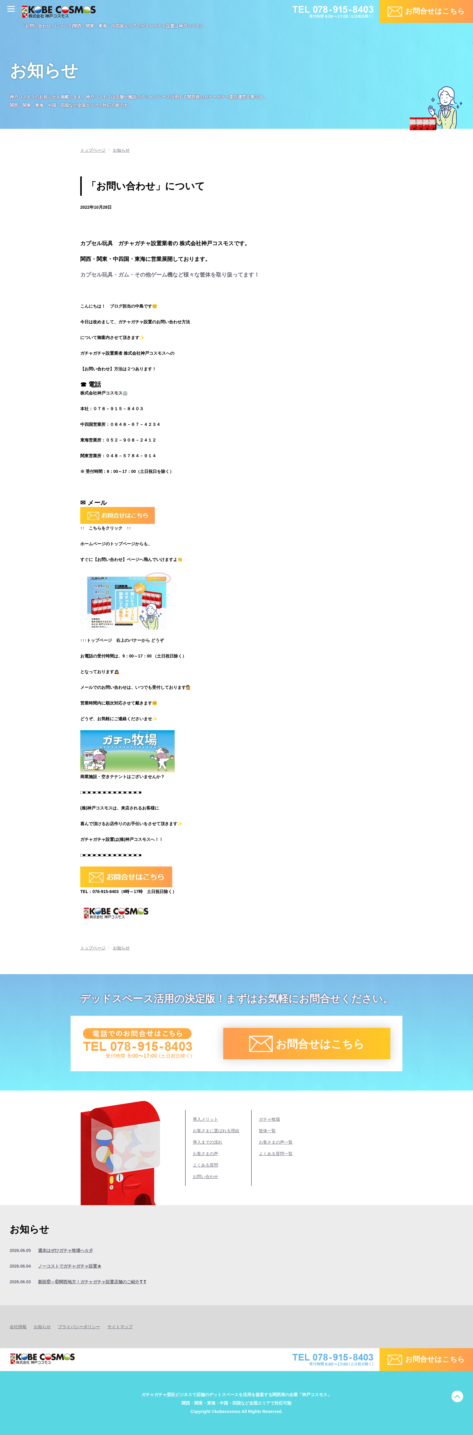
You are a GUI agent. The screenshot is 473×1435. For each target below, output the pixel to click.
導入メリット (205, 1119)
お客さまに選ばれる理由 (216, 1131)
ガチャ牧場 (269, 1119)
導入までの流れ (207, 1142)
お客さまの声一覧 (276, 1142)
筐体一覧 (267, 1131)
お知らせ (42, 1327)
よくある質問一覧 (276, 1153)
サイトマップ (120, 1327)
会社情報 (18, 1327)
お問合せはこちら (435, 11)
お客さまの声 (205, 1153)
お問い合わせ (205, 1176)
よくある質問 (205, 1165)
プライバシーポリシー (79, 1327)
